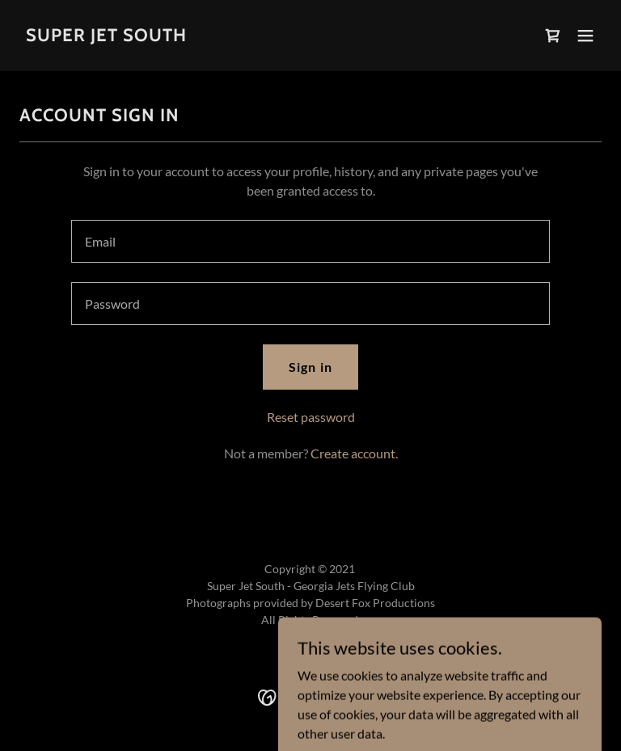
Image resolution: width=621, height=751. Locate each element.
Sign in (310, 366)
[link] (106, 36)
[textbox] (310, 241)
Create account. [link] (354, 453)
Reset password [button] (311, 416)
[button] (585, 35)
